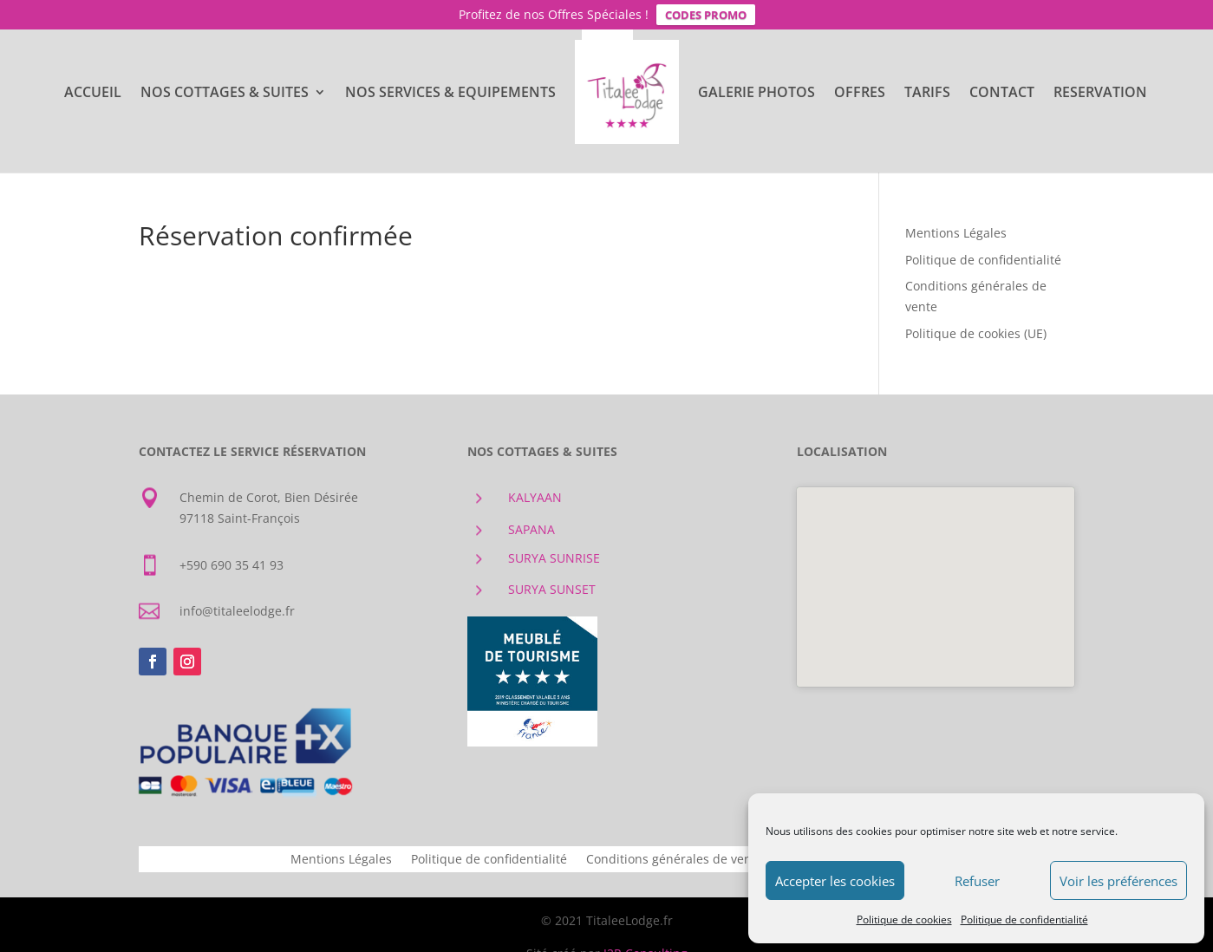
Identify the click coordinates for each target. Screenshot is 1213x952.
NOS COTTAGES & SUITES (224, 93)
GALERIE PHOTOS (756, 93)
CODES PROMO (706, 15)
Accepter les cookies (835, 881)
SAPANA (531, 529)
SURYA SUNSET (552, 589)
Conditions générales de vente (674, 860)
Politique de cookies (904, 919)
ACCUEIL (92, 93)
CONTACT (1001, 93)
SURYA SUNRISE (554, 558)
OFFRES (859, 93)
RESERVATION (1100, 93)
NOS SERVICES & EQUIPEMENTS (450, 93)
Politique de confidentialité (1024, 919)
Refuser (977, 881)
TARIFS (927, 93)
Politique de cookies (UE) (976, 333)
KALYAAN (535, 497)
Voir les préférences (1118, 881)
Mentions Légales (956, 233)
